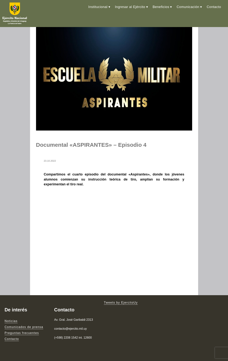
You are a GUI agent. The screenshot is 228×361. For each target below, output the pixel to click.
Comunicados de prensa (23, 327)
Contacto (214, 7)
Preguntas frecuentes (21, 333)
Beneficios (161, 7)
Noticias (11, 321)
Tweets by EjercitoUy (121, 302)
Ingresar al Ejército (130, 7)
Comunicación (188, 7)
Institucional (98, 7)
